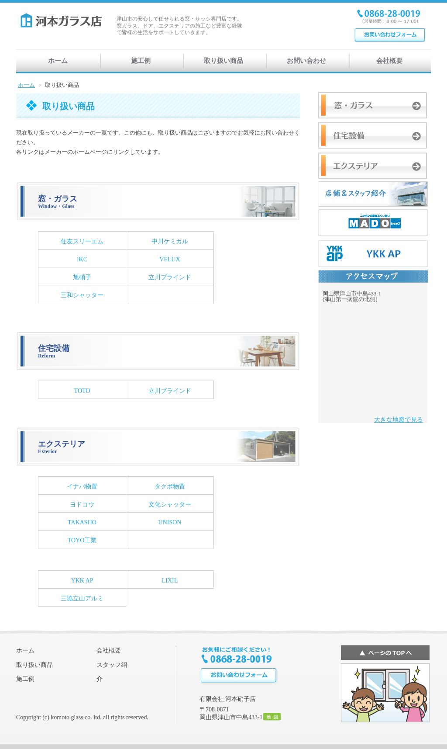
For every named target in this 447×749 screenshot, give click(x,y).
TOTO (82, 391)
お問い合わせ (306, 60)
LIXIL (170, 580)
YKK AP (82, 580)
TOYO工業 (82, 540)
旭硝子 (82, 277)
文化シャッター (169, 504)
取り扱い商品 (223, 60)
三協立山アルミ (82, 598)
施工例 (141, 60)
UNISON (170, 522)
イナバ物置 (82, 486)
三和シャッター (82, 295)
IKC (82, 259)
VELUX (169, 259)
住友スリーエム (82, 241)
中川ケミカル (169, 241)
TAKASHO (82, 522)
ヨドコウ (82, 504)
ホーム (58, 60)
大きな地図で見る (398, 419)
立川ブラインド (169, 277)
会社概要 (389, 60)
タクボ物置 (170, 486)
